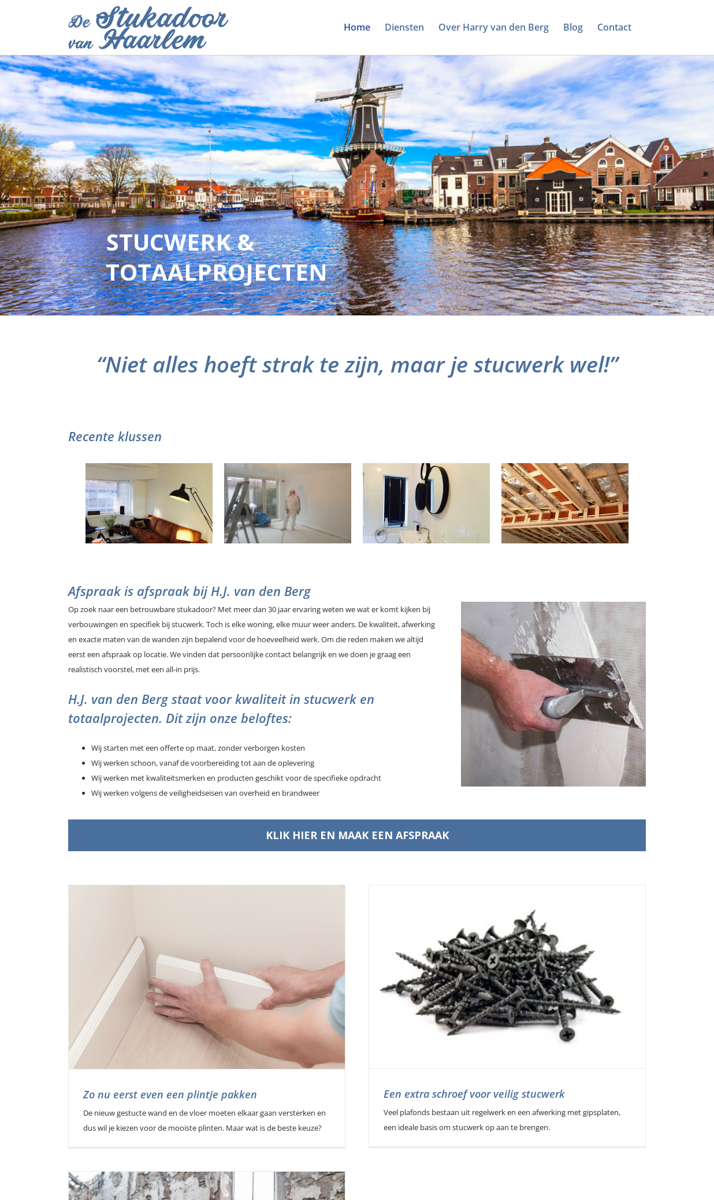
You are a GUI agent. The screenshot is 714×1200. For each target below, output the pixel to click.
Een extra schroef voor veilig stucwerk (452, 1094)
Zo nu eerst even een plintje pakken (170, 1094)
